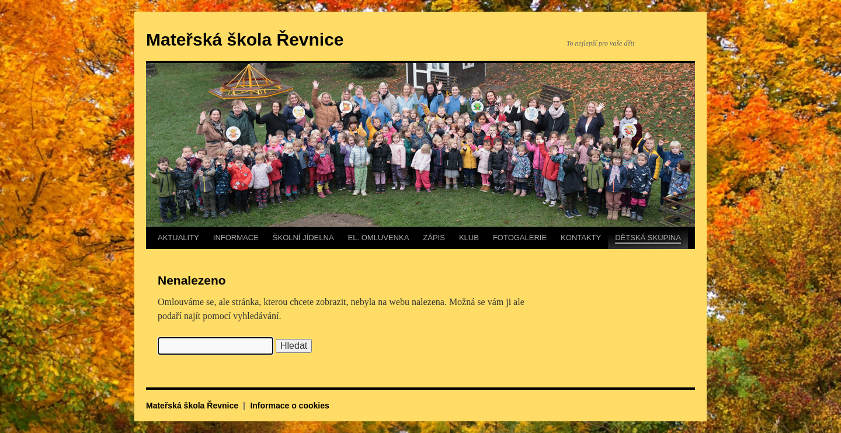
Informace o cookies (289, 405)
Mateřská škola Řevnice (245, 39)
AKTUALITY (178, 237)
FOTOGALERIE (520, 237)
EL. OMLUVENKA (378, 237)
